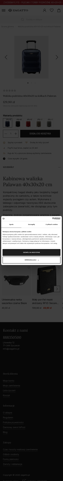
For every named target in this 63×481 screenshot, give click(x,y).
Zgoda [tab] (11, 224)
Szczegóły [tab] (31, 224)
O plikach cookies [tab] (52, 224)
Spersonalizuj (32, 260)
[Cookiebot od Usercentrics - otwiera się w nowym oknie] (47, 218)
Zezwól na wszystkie (31, 252)
